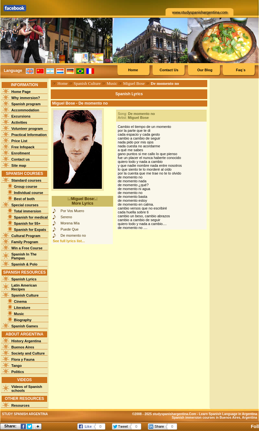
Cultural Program (25, 236)
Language (13, 70)
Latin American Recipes (24, 287)
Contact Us (168, 70)
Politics (17, 372)
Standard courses (26, 180)
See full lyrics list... (69, 241)
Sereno (66, 217)
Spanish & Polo (24, 264)
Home (133, 70)
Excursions (20, 116)
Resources (20, 405)
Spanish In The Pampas (24, 256)
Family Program (24, 242)
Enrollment (20, 153)
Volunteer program (27, 128)
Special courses (24, 205)
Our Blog (204, 70)
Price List (19, 141)
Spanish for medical (31, 217)
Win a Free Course (26, 248)
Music (19, 314)
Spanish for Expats (30, 230)
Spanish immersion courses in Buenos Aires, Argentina (214, 417)
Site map (18, 165)
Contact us (20, 159)
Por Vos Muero (72, 211)
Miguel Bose (134, 83)
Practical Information (29, 135)
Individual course (28, 193)
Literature (22, 308)
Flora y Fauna (23, 359)
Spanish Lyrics (24, 279)
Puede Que (69, 229)
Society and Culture (28, 353)
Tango (16, 366)
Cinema (20, 301)
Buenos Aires (22, 347)
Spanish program (25, 104)
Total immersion (27, 211)
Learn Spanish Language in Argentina (228, 414)
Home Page (21, 92)
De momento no (73, 235)
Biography (22, 320)
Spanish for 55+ (27, 223)
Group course (25, 186)
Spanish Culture (24, 295)
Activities (19, 122)
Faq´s (240, 70)
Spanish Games (24, 326)
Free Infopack (23, 147)
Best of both (24, 199)
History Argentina (26, 341)
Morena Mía (70, 223)
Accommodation (25, 110)
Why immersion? (25, 98)
